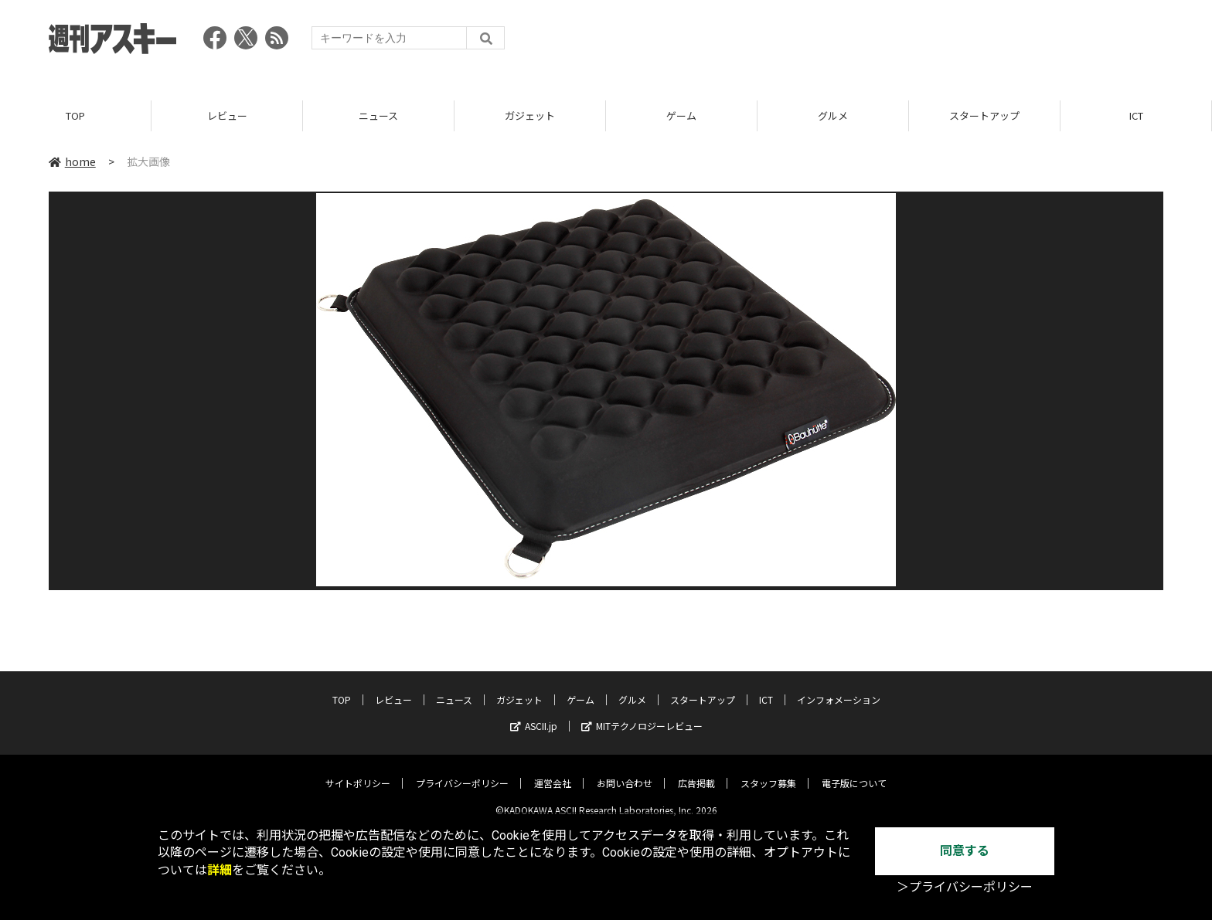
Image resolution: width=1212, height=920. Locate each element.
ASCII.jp (533, 714)
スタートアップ (984, 115)
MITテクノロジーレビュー (642, 714)
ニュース (378, 115)
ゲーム (681, 115)
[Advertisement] (882, 42)
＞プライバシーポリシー (965, 887)
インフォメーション (838, 687)
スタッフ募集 (768, 771)
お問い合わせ (624, 771)
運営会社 (552, 771)
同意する (964, 851)
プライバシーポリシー (462, 771)
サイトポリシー (357, 771)
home (72, 161)
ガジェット (530, 115)
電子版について (854, 771)
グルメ (833, 115)
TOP (75, 115)
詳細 (219, 870)
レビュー (227, 115)
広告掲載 (696, 771)
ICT (1136, 115)
